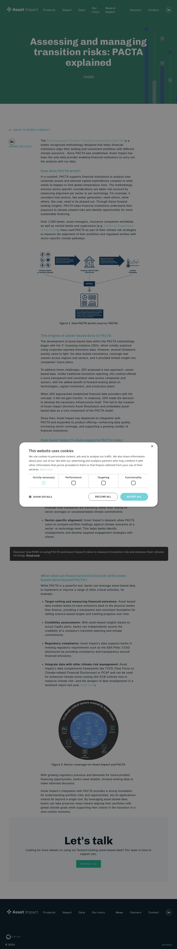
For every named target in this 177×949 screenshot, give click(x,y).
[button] (40, 496)
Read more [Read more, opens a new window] (46, 469)
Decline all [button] (103, 496)
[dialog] (88, 474)
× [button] (152, 446)
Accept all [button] (134, 496)
